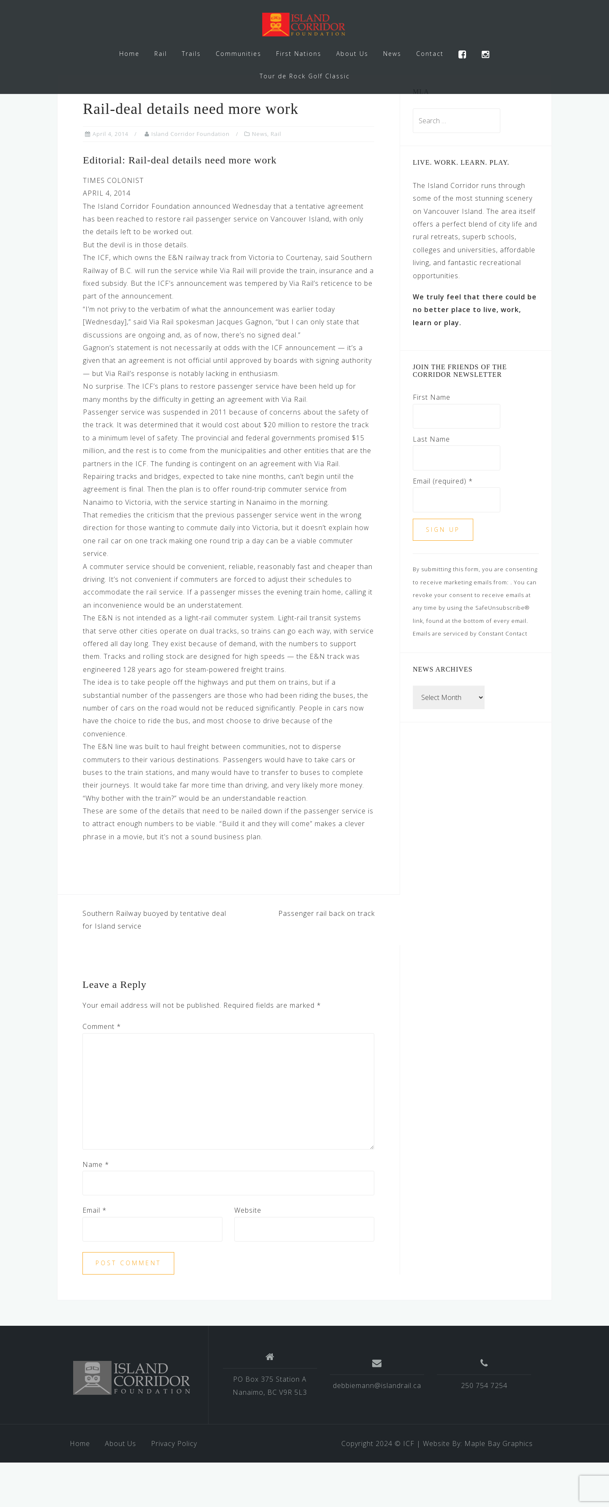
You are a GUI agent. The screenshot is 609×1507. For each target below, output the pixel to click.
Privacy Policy (174, 1488)
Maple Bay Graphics (498, 1488)
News (392, 54)
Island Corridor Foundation (190, 178)
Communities (238, 54)
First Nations (298, 54)
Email (94, 1254)
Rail (160, 54)
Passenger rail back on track (326, 957)
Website (247, 1254)
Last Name (431, 483)
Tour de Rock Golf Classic (305, 76)
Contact (430, 54)
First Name (431, 441)
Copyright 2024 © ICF (377, 1488)
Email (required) (443, 525)
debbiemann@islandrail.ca (377, 1430)
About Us (352, 54)
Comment (101, 1071)
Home (129, 54)
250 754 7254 (484, 1430)
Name (95, 1209)
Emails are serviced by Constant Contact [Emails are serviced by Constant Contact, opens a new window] (470, 678)
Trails (191, 54)
